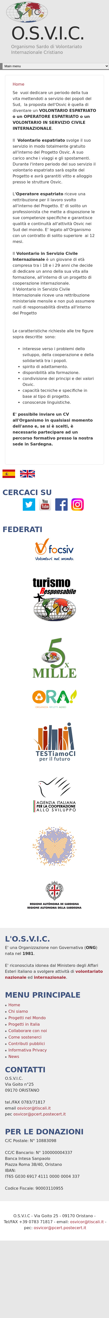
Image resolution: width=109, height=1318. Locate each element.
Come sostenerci (25, 1037)
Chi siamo (18, 1011)
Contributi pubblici (26, 1043)
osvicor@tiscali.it (34, 1108)
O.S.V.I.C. (47, 33)
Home (18, 84)
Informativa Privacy (27, 1050)
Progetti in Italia (24, 1024)
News (13, 1056)
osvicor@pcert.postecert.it (39, 1114)
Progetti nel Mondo (27, 1017)
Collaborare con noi (27, 1030)
